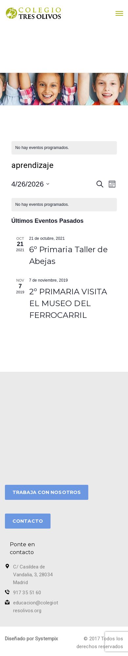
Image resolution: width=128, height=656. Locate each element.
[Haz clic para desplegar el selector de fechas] (30, 184)
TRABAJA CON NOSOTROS (46, 492)
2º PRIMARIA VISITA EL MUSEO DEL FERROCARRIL (68, 303)
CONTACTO (27, 521)
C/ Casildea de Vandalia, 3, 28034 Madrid (33, 574)
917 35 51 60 (27, 593)
